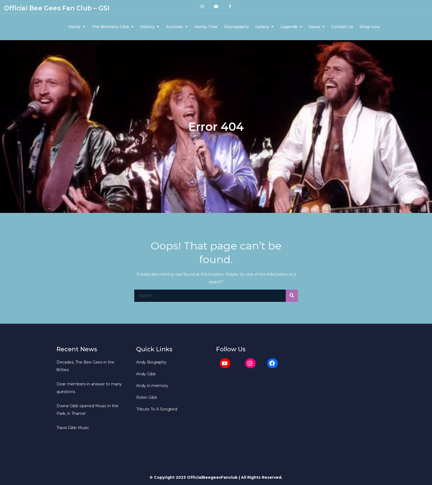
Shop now (370, 26)
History (147, 26)
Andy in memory (152, 385)
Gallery (262, 26)
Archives (174, 26)
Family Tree (206, 26)
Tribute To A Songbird (156, 409)
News (314, 26)
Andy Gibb (146, 373)
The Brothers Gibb (110, 26)
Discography (236, 26)
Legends (288, 26)
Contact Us (342, 26)
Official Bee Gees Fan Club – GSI (56, 8)
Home (74, 26)
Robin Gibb (146, 397)
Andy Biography (151, 362)
